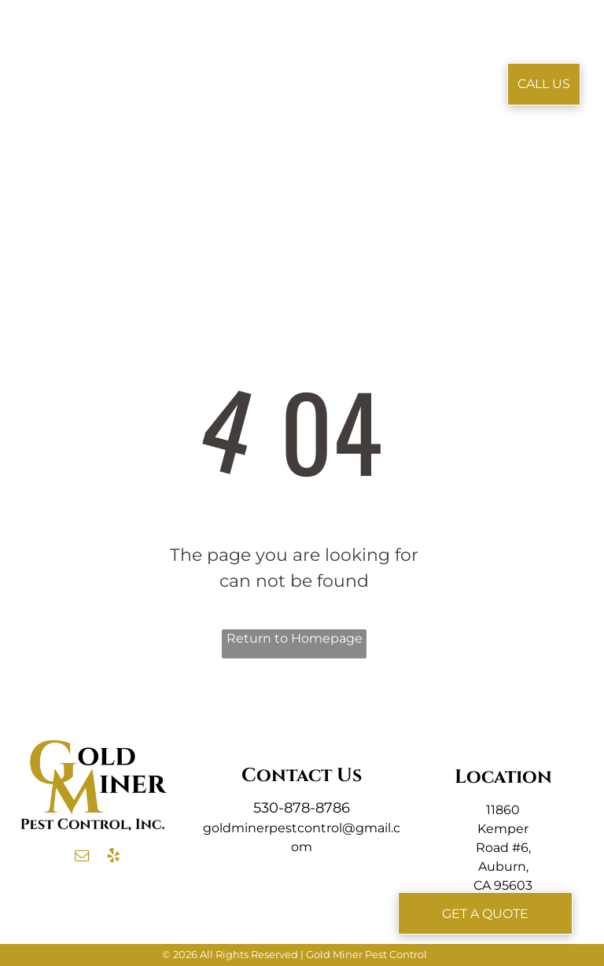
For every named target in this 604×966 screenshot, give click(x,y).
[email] (82, 858)
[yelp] (113, 858)
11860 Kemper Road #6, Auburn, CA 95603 (502, 847)
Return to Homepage (294, 638)
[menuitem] (204, 60)
